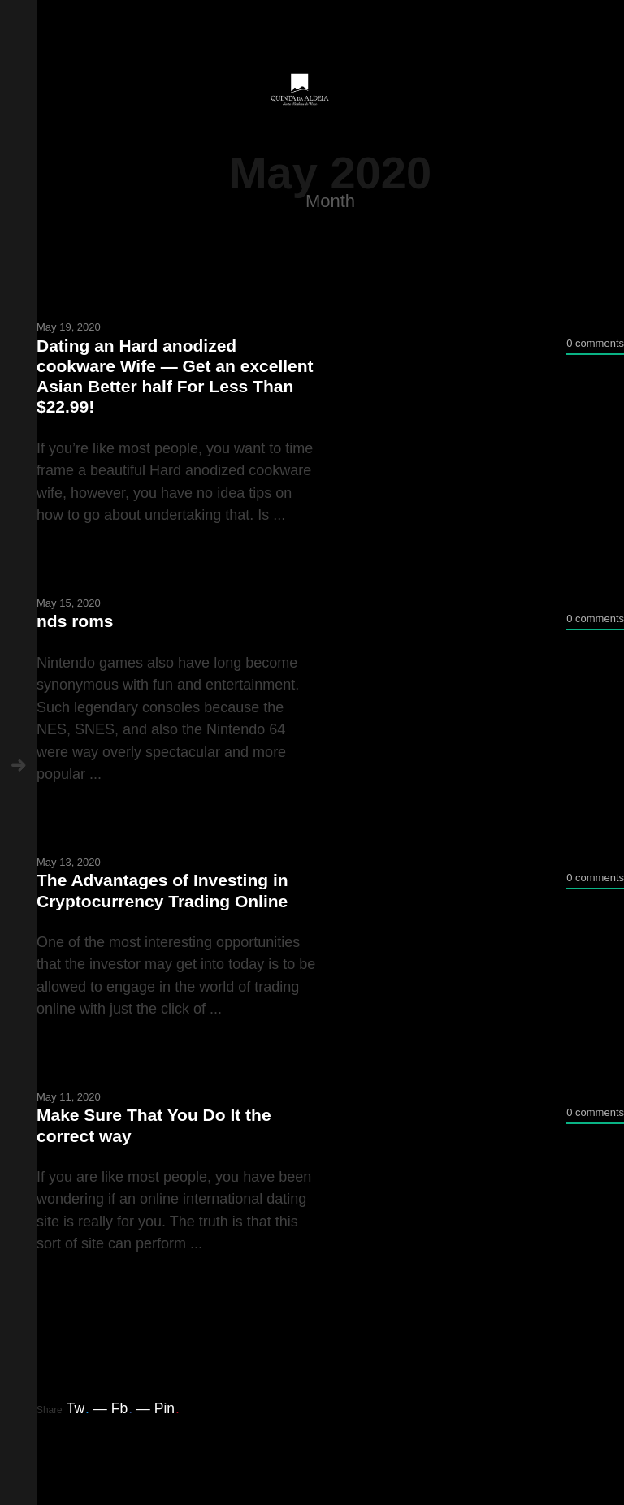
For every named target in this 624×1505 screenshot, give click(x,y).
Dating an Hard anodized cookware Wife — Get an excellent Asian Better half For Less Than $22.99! (175, 376)
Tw (78, 1408)
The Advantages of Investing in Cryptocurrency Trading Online (162, 890)
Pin (167, 1408)
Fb (121, 1408)
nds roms (75, 621)
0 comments (595, 343)
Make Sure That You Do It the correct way (154, 1124)
